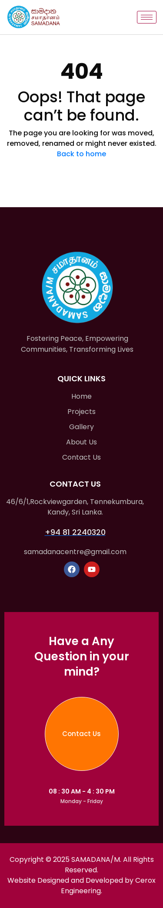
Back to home (81, 154)
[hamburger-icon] (146, 17)
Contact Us (81, 733)
